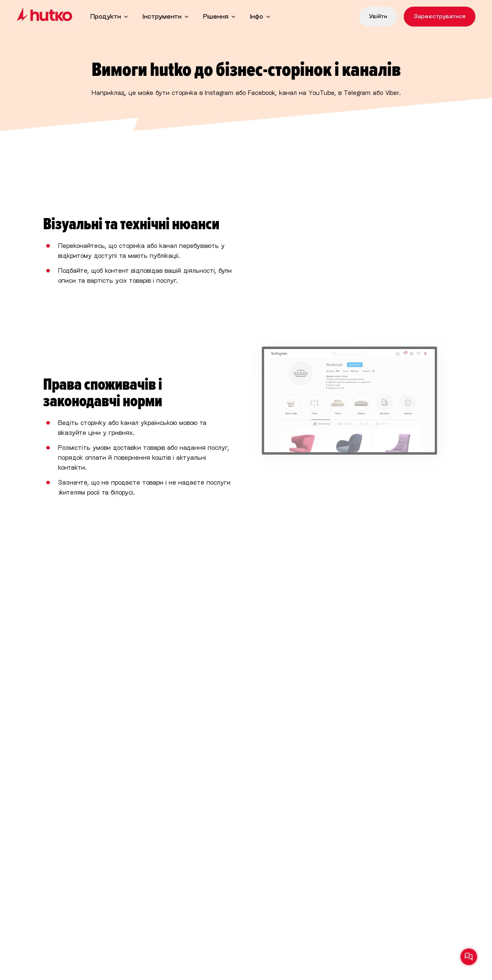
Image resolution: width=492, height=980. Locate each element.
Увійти (378, 16)
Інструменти (162, 16)
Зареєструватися (439, 16)
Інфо (256, 16)
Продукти (105, 16)
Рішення (215, 16)
